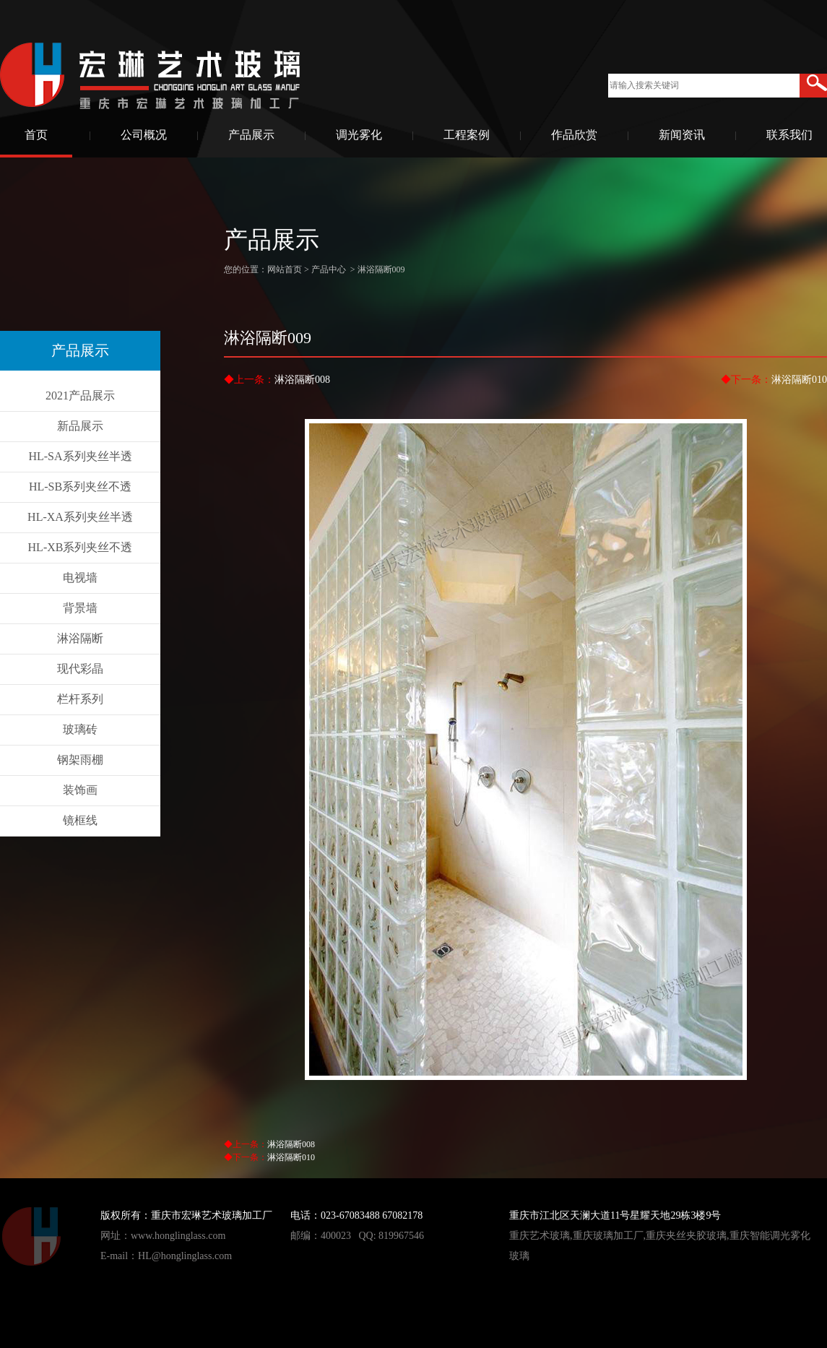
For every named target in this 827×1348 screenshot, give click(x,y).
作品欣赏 (574, 135)
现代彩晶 (80, 668)
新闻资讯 (682, 135)
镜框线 (80, 820)
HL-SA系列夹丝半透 (79, 456)
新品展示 (80, 426)
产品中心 (328, 269)
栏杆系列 (80, 699)
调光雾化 (359, 135)
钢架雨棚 (80, 759)
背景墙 (80, 608)
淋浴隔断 (80, 638)
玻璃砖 (80, 729)
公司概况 (144, 135)
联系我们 (789, 135)
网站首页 (284, 269)
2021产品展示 (80, 395)
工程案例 (466, 135)
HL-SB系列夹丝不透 (80, 486)
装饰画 (80, 790)
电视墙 (80, 577)
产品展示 (251, 135)
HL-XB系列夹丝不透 (80, 547)
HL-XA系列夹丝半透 (80, 517)
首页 (36, 135)
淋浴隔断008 (302, 379)
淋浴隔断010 (799, 379)
